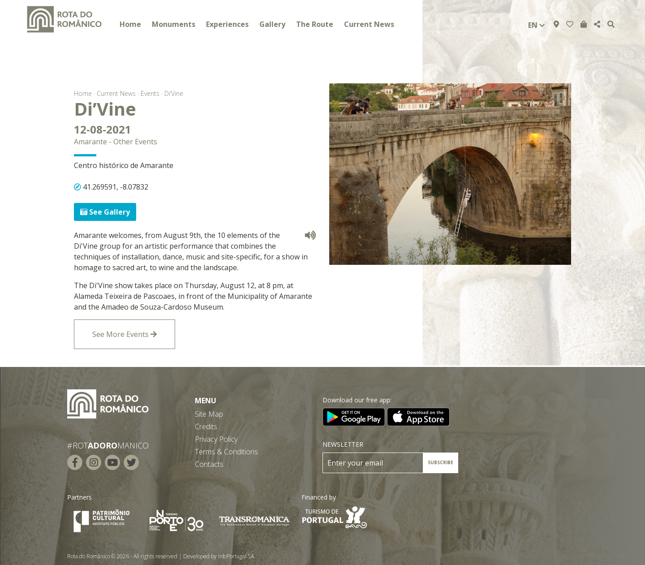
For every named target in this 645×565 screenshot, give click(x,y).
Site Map (209, 414)
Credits (206, 426)
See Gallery (105, 212)
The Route (314, 24)
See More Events (124, 334)
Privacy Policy (216, 439)
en (536, 25)
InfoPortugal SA (236, 556)
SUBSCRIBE (440, 462)
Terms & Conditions (226, 452)
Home (130, 24)
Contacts (209, 464)
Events (150, 93)
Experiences (227, 24)
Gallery (272, 24)
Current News (369, 24)
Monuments (173, 24)
